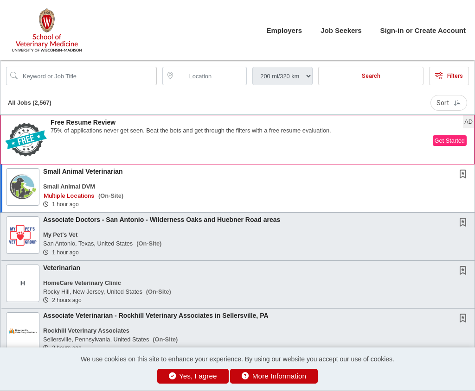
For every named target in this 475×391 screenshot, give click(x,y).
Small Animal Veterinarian (82, 171)
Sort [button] (448, 103)
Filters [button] (449, 76)
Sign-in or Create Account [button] (423, 30)
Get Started (450, 140)
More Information (274, 376)
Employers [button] (284, 30)
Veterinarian (61, 267)
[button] (237, 139)
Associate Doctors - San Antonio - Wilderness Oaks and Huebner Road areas (161, 219)
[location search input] (211, 76)
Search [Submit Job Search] (371, 76)
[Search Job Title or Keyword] (88, 76)
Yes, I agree (193, 376)
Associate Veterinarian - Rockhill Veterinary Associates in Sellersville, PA (156, 315)
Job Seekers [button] (341, 30)
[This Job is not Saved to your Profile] (465, 175)
